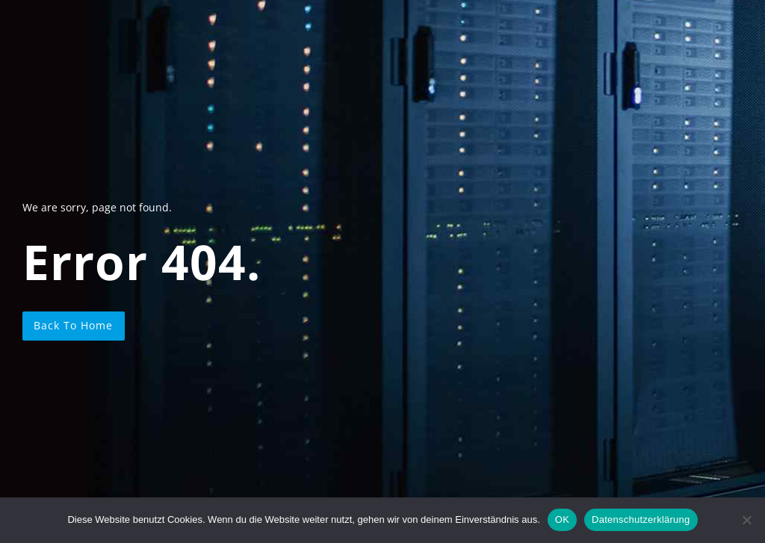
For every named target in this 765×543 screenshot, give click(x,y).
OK (562, 519)
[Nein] (746, 519)
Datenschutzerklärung (641, 519)
